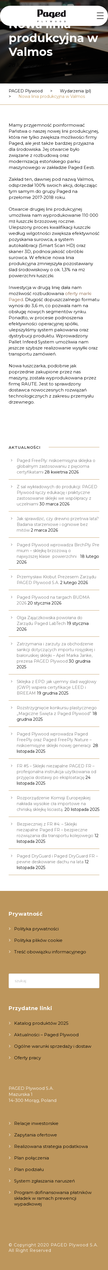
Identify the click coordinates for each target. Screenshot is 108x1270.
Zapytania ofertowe (35, 1135)
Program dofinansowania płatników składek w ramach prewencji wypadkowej (53, 1198)
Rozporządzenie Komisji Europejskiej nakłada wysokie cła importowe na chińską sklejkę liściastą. (53, 803)
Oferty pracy (27, 1057)
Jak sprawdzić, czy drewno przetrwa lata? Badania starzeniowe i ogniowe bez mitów (58, 524)
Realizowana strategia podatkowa (51, 1146)
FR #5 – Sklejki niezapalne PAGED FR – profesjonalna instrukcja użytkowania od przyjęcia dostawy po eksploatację (56, 771)
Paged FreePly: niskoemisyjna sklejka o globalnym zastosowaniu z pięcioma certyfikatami (56, 466)
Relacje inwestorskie (36, 1123)
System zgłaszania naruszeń (44, 1181)
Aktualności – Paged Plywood (46, 1034)
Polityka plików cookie (38, 940)
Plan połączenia (31, 1158)
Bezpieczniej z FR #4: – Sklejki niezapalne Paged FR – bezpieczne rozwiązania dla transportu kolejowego (55, 830)
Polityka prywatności (36, 928)
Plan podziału (29, 1169)
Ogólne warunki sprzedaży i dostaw (52, 1046)
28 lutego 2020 (29, 65)
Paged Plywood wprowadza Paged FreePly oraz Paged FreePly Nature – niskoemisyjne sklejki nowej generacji (54, 739)
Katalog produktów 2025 (41, 1023)
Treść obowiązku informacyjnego (50, 952)
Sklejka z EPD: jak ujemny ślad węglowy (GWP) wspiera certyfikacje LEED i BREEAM (56, 687)
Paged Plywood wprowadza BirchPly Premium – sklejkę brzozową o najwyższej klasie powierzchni (58, 550)
